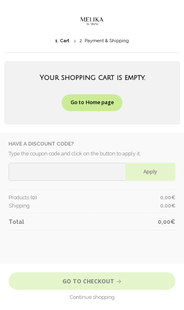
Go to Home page (92, 102)
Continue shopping (92, 297)
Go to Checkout (92, 281)
